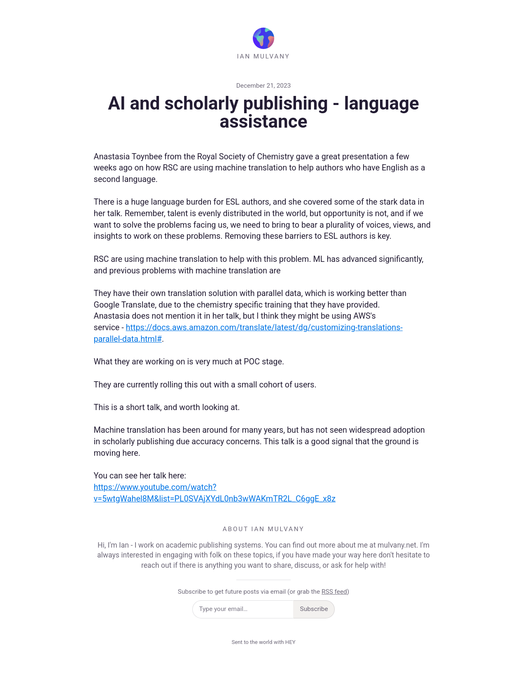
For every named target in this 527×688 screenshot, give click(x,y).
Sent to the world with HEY (263, 642)
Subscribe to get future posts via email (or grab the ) (263, 591)
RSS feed (334, 591)
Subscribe (314, 609)
